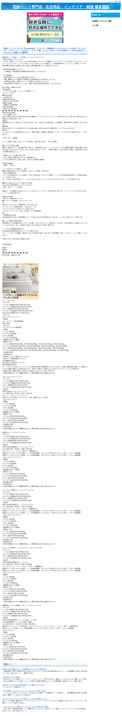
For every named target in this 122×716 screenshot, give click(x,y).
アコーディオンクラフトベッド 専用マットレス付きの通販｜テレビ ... (25, 699)
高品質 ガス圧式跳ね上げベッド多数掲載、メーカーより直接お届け (24, 669)
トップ (110, 1)
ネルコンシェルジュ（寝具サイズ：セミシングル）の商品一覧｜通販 (25, 706)
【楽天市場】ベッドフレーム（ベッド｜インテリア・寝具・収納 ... (24, 691)
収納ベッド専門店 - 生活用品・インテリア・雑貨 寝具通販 (61, 7)
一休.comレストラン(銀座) (11, 677)
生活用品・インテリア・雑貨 (101, 21)
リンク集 (95, 25)
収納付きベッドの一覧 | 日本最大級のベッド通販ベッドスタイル (23, 685)
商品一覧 (117, 1)
